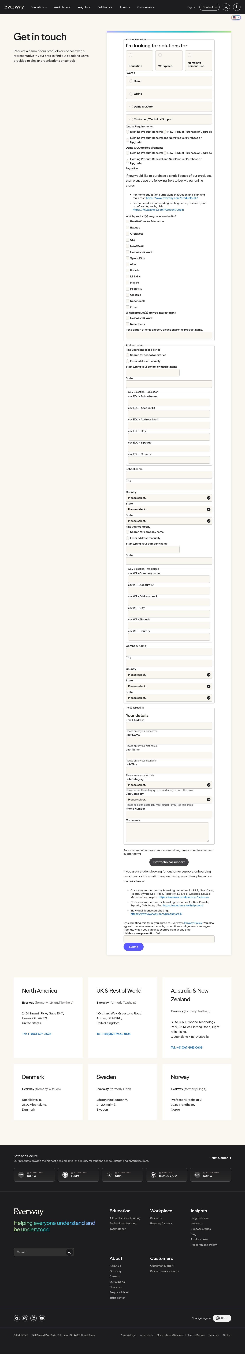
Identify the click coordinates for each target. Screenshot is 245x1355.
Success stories (201, 1229)
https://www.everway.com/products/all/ (172, 198)
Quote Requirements (139, 126)
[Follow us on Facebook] (17, 1318)
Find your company (138, 526)
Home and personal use (196, 64)
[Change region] (236, 17)
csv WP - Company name (144, 573)
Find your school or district (143, 349)
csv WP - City (136, 608)
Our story (115, 1271)
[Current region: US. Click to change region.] (222, 1318)
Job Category (135, 779)
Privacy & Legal (128, 1335)
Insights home (200, 1218)
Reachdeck (137, 301)
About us (115, 1265)
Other (134, 307)
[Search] (44, 1252)
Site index (214, 1335)
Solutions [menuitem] (102, 7)
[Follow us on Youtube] (42, 1318)
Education (135, 66)
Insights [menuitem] (82, 7)
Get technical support (169, 862)
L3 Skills (135, 276)
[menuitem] (226, 7)
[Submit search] (69, 1252)
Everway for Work (141, 252)
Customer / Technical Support (153, 119)
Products (156, 1218)
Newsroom (116, 1287)
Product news (199, 1239)
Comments (133, 820)
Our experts (117, 1282)
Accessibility (146, 1335)
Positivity (136, 288)
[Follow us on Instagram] (25, 1318)
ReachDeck (137, 324)
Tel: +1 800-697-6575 (36, 1034)
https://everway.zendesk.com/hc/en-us (184, 897)
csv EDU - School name (142, 396)
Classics (135, 294)
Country (131, 492)
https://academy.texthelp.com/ (183, 905)
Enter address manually (145, 361)
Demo (138, 81)
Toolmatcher (118, 1229)
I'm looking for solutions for (156, 46)
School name (134, 469)
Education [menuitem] (38, 7)
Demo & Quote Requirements (144, 147)
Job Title (131, 764)
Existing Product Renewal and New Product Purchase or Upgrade (166, 140)
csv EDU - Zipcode (139, 442)
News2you (137, 246)
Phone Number (135, 808)
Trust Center (220, 1158)
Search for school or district (148, 355)
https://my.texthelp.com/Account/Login (158, 209)
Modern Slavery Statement (170, 1335)
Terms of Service (196, 1335)
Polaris (134, 270)
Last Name (133, 749)
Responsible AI (119, 1292)
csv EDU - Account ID (141, 408)
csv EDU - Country (139, 454)
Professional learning (123, 1223)
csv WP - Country (139, 631)
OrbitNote (136, 233)
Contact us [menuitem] (209, 7)
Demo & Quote (143, 106)
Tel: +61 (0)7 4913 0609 (187, 1047)
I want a (130, 72)
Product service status (164, 1271)
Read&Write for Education (147, 221)
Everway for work (161, 1223)
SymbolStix (137, 258)
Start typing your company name (147, 543)
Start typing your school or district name (151, 366)
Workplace (165, 66)
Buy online (132, 168)
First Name (133, 735)
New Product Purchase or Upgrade (189, 131)
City (128, 480)
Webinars (197, 1223)
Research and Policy (204, 1244)
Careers (115, 1276)
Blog (193, 1234)
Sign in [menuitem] (192, 7)
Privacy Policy (193, 923)
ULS (132, 239)
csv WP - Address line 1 (142, 596)
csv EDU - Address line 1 (143, 419)
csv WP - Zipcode (139, 619)
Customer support (161, 1265)
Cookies (227, 1335)
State (129, 378)
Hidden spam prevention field (142, 933)
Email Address (135, 720)
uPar (133, 264)
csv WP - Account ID (141, 585)
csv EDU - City (137, 431)
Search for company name (147, 532)
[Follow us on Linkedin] (33, 1318)
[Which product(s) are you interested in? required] (151, 216)
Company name (136, 646)
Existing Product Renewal (146, 131)
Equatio (135, 227)
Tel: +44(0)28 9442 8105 (113, 1034)
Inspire (134, 282)
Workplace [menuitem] (61, 7)
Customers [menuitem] (142, 7)
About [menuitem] (122, 7)
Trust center (117, 1297)
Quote (138, 93)
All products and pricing (125, 1218)
